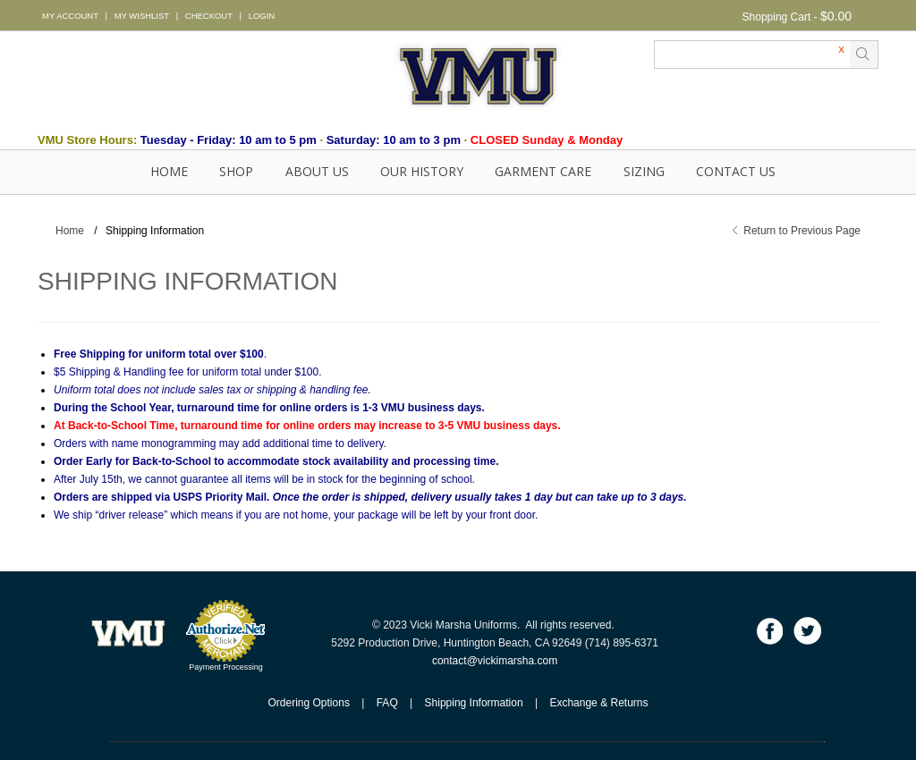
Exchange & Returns (598, 703)
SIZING (644, 171)
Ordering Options (309, 703)
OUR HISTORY (421, 171)
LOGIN (262, 16)
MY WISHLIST (141, 16)
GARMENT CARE (543, 171)
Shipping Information (474, 703)
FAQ (387, 703)
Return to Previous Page (802, 230)
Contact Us (736, 171)
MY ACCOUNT (70, 16)
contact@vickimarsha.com (494, 660)
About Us (317, 171)
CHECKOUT (209, 16)
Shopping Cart (776, 17)
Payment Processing (226, 667)
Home (169, 171)
